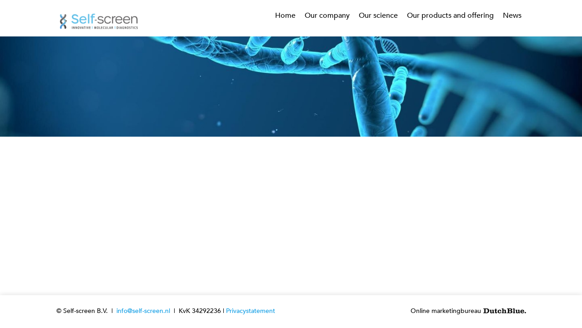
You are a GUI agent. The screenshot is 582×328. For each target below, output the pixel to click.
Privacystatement (250, 311)
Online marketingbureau (468, 311)
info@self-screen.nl (143, 311)
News (512, 15)
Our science (378, 15)
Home (285, 15)
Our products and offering (450, 15)
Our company (327, 15)
